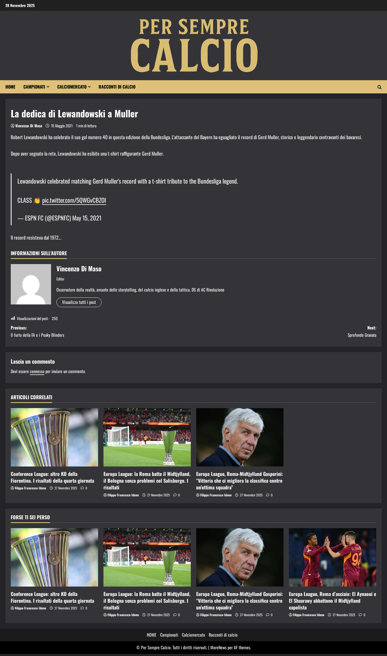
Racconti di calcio (117, 86)
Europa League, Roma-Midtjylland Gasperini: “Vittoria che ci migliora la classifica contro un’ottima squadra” (239, 482)
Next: (285, 333)
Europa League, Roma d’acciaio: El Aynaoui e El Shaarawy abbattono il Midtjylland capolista (332, 602)
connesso (37, 373)
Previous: (102, 333)
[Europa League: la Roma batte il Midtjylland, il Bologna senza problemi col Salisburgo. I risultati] (147, 439)
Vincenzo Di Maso (28, 125)
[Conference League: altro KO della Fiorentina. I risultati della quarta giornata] (54, 439)
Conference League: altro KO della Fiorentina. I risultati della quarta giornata (52, 479)
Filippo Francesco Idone (30, 490)
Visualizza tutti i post (79, 302)
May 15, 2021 (86, 217)
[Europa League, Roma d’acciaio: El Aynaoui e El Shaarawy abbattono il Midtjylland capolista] (332, 559)
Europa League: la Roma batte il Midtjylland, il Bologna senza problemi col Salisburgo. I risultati (146, 482)
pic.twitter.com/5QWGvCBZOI (74, 199)
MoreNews (218, 649)
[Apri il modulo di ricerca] (380, 87)
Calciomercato (72, 86)
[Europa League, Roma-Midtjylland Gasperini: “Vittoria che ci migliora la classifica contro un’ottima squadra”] (240, 439)
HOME (10, 86)
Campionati (34, 86)
